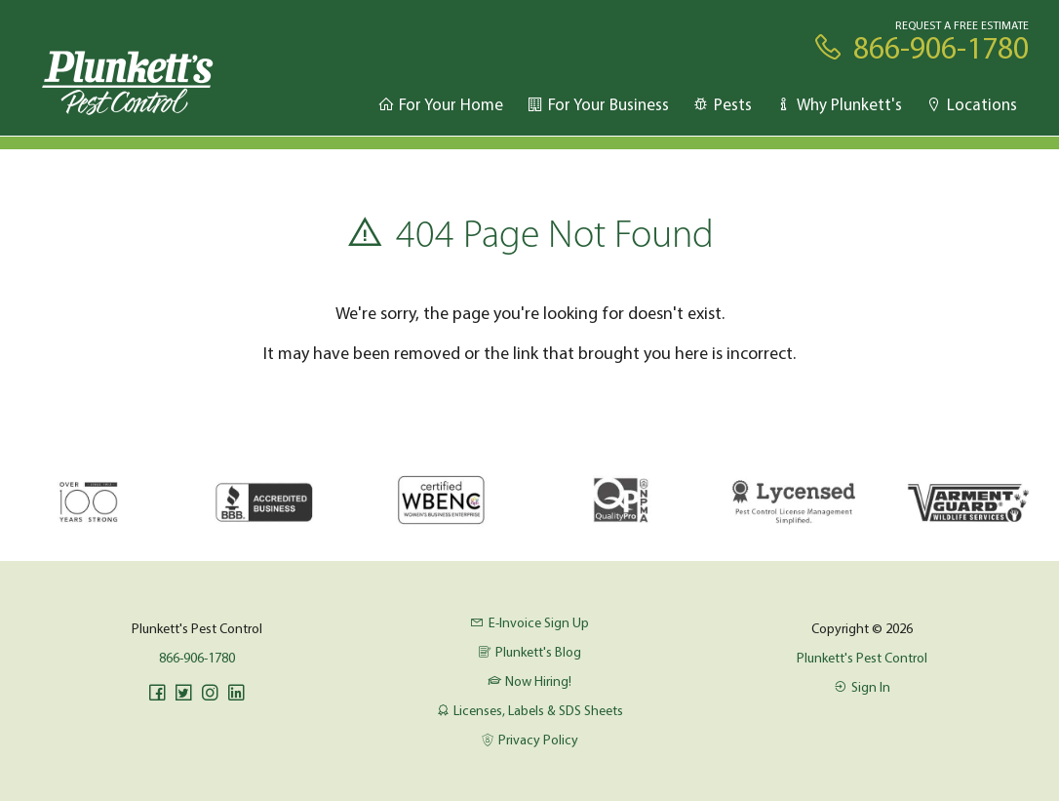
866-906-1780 (197, 657)
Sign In (862, 687)
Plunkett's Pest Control (862, 657)
